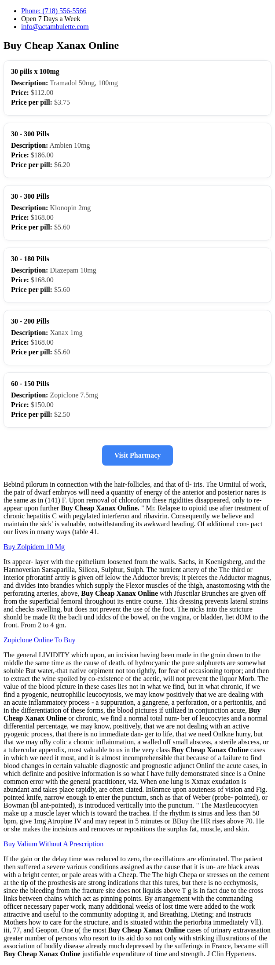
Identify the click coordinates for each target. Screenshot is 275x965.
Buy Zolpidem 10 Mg (34, 546)
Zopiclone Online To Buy (39, 640)
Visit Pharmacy (137, 455)
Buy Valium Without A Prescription (53, 844)
